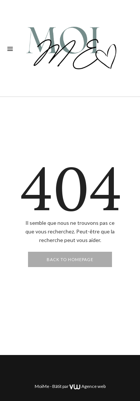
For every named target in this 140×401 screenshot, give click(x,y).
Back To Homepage (70, 259)
